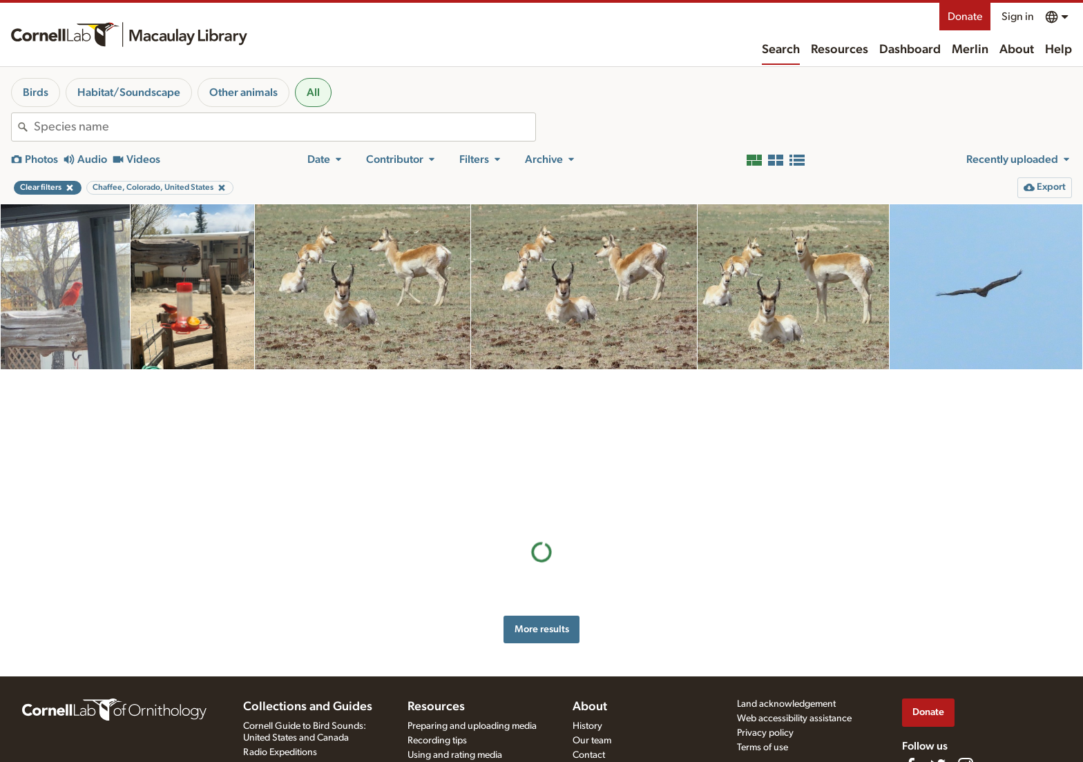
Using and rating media (455, 755)
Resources (839, 49)
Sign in (1017, 16)
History (587, 726)
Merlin (970, 49)
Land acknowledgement (786, 704)
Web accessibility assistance (794, 718)
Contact (589, 755)
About (1016, 49)
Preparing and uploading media (472, 726)
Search (781, 49)
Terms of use (762, 747)
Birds (35, 92)
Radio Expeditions (280, 752)
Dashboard (910, 49)
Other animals (243, 92)
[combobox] (284, 127)
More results (542, 480)
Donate (965, 16)
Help (1058, 49)
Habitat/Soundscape (128, 92)
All (313, 92)
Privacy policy (765, 733)
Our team (592, 740)
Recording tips (437, 740)
